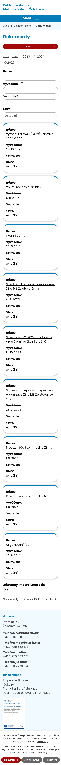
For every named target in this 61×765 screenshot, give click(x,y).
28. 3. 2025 (13, 410)
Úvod (6, 25)
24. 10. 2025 (14, 149)
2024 (40, 56)
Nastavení (51, 759)
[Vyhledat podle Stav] (30, 115)
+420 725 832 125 (15, 647)
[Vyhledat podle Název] (30, 77)
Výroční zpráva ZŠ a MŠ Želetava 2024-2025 (29, 136)
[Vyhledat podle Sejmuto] (30, 102)
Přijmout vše (11, 759)
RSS (41, 46)
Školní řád (16, 236)
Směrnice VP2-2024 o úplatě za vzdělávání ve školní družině (29, 339)
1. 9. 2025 (12, 458)
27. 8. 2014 (13, 555)
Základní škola (22, 25)
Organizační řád (20, 545)
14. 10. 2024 (13, 352)
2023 (26, 56)
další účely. (42, 741)
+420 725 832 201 (15, 656)
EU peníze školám (15, 680)
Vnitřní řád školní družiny (23, 187)
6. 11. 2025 (12, 198)
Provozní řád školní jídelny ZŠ (30, 447)
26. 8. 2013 (13, 246)
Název (8, 71)
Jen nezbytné (31, 759)
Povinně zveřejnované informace (26, 693)
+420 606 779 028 (16, 666)
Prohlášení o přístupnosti (21, 689)
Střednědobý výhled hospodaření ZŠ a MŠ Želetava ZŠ (30, 286)
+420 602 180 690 (15, 637)
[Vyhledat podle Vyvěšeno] (30, 90)
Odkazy (8, 684)
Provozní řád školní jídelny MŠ (30, 496)
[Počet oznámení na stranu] (9, 590)
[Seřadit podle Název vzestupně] (16, 69)
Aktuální (12, 166)
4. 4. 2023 (13, 299)
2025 (11, 63)
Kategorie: (10, 56)
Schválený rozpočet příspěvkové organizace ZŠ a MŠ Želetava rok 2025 (29, 394)
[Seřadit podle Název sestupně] (16, 71)
